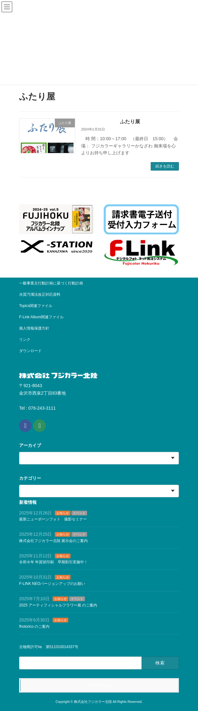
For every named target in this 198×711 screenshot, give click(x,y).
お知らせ (62, 512)
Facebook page (99, 685)
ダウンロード (30, 351)
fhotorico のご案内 (34, 626)
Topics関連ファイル (37, 306)
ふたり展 (130, 121)
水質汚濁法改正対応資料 (39, 294)
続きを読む (164, 166)
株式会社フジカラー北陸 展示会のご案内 (53, 541)
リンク (24, 339)
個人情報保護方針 (34, 328)
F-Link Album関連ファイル (41, 317)
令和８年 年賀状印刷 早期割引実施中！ (53, 562)
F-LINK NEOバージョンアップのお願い (52, 583)
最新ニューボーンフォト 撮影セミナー (53, 519)
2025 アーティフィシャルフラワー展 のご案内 (58, 605)
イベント (79, 512)
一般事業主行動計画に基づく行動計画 (51, 283)
